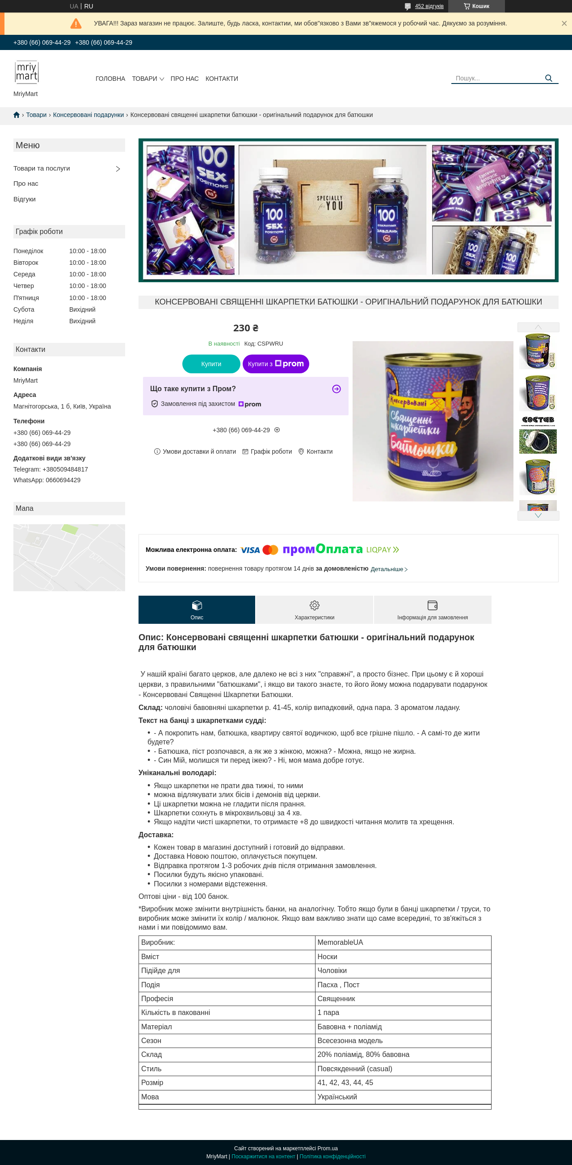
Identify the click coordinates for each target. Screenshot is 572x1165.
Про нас (185, 78)
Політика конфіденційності (333, 1156)
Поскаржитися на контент (263, 1156)
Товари (144, 78)
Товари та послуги (41, 168)
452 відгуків (429, 6)
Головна (110, 78)
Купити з (276, 364)
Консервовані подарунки (88, 115)
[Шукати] (548, 78)
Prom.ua (328, 1148)
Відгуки (24, 199)
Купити (212, 363)
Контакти (222, 78)
